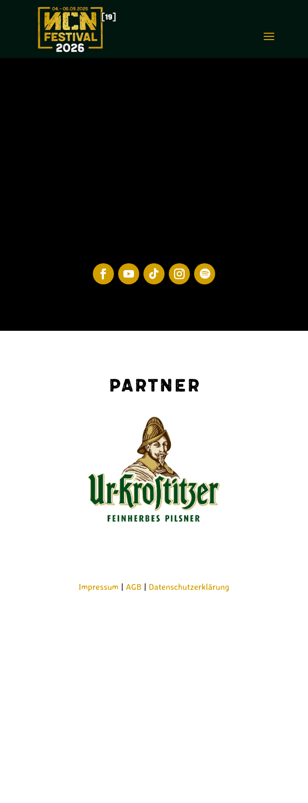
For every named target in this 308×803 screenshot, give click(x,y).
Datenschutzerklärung (189, 586)
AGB (134, 586)
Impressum (99, 586)
